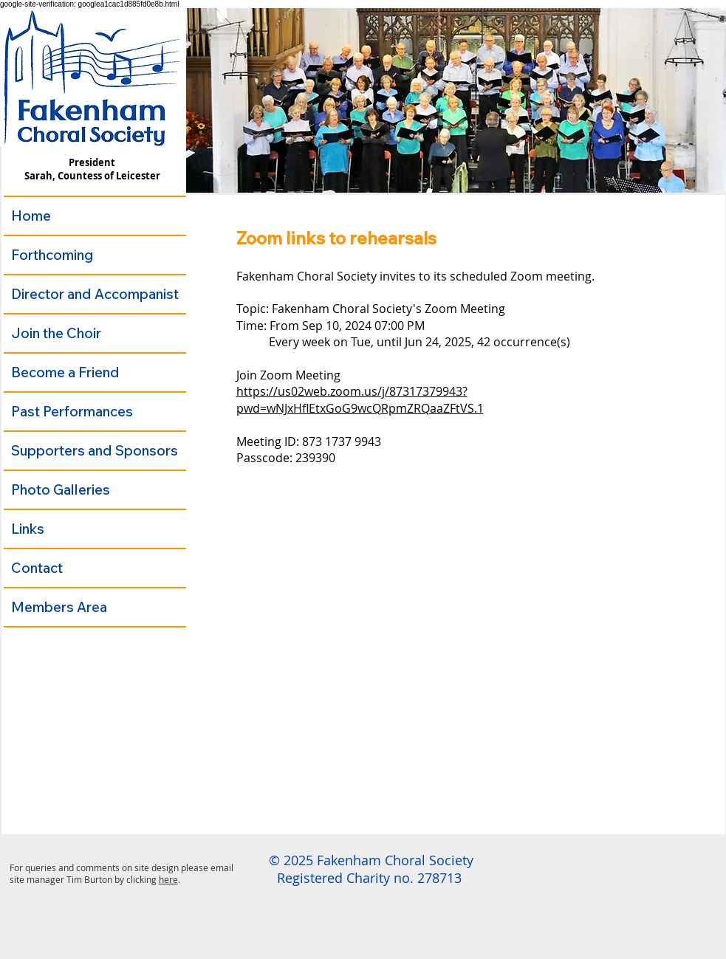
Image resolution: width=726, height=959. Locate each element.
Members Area (59, 607)
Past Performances (72, 411)
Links (27, 528)
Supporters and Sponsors (94, 450)
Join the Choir (56, 333)
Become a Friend (65, 372)
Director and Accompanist (95, 294)
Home (31, 215)
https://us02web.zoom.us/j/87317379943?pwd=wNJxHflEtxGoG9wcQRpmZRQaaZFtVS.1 (360, 399)
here (168, 879)
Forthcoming (52, 255)
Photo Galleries (60, 489)
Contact (37, 568)
